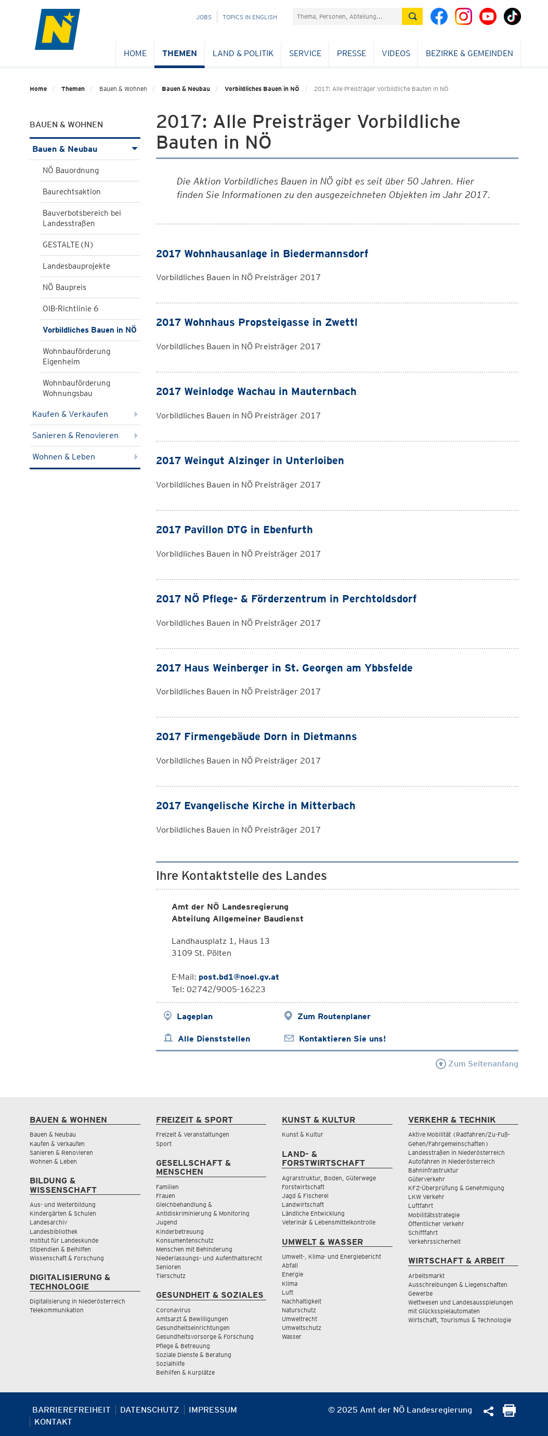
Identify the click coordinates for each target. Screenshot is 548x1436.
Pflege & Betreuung (183, 1346)
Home (135, 53)
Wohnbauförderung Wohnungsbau (76, 388)
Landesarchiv (48, 1222)
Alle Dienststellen (214, 1039)
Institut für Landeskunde (64, 1240)
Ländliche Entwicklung (313, 1213)
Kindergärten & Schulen (63, 1213)
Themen (179, 53)
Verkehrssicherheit (434, 1241)
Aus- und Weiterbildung (63, 1204)
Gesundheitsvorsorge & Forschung (205, 1336)
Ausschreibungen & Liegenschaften (457, 1284)
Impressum (213, 1410)
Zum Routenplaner (334, 1016)
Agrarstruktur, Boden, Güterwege (329, 1178)
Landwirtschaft (303, 1204)
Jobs (204, 17)
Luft (287, 1292)
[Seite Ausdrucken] (509, 1414)
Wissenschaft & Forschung (67, 1258)
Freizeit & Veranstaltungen (192, 1134)
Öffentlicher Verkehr (436, 1224)
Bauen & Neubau (186, 89)
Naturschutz (299, 1310)
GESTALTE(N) (68, 244)
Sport (164, 1144)
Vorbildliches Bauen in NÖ (262, 89)
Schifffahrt (423, 1232)
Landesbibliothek (53, 1231)
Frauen (165, 1196)
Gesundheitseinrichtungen (193, 1328)
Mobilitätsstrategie (434, 1215)
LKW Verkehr (426, 1197)
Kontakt (53, 1422)
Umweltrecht (299, 1319)
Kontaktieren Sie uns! (342, 1039)
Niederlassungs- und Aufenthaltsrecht (209, 1258)
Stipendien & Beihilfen (60, 1249)
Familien (167, 1187)
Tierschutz (171, 1276)
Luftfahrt (420, 1205)
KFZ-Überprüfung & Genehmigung (456, 1188)
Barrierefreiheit (71, 1410)
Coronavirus (173, 1310)
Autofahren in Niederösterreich (451, 1161)
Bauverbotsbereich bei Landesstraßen (82, 218)
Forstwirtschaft (303, 1187)
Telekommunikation (57, 1310)
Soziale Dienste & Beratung (193, 1355)
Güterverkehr (426, 1179)
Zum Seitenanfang (477, 1064)
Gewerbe (420, 1293)
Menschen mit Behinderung (194, 1249)
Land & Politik (243, 53)
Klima (289, 1283)
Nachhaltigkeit (301, 1301)
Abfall (290, 1265)
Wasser (292, 1336)
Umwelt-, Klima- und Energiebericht (331, 1256)
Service (305, 53)
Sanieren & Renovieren (85, 435)
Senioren (168, 1267)
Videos (396, 53)
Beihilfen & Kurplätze (185, 1372)
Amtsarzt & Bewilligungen (192, 1319)
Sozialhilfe (170, 1363)
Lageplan (195, 1016)
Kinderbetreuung (180, 1231)
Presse (351, 53)
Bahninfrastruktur (433, 1170)
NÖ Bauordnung (71, 170)
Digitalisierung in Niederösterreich (77, 1301)
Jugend (166, 1222)
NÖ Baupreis (64, 287)
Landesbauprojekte (76, 266)
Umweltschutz (301, 1328)
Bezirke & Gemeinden (469, 53)
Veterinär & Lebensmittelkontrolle (328, 1222)
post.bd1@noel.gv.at (239, 977)
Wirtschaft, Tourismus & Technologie (459, 1320)
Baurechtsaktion (72, 191)
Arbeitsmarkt (426, 1276)
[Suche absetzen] (412, 16)
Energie (292, 1274)
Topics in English (250, 17)
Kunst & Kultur (302, 1134)
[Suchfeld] (347, 16)
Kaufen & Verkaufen (85, 414)
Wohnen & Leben (85, 457)
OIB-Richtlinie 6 (70, 308)
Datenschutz (149, 1410)
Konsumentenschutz (185, 1240)
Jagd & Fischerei (305, 1196)
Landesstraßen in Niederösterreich (456, 1152)
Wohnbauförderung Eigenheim (76, 356)
